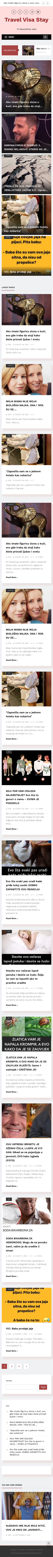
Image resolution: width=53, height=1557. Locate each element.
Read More (12, 577)
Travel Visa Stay (26, 19)
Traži (43, 1387)
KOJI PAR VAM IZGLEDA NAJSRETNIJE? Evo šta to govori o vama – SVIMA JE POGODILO (27, 1441)
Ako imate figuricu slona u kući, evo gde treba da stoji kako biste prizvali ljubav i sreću (21, 3)
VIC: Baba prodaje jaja (17, 271)
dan (9, 344)
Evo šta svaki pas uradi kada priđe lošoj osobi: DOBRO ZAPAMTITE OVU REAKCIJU (24, 885)
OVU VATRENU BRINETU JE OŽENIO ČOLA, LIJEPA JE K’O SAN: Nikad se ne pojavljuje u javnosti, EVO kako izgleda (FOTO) (24, 1152)
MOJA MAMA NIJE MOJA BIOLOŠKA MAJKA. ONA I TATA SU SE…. (24, 405)
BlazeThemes (35, 1553)
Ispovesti (8, 237)
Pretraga (9, 1381)
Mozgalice (10, 61)
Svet (7, 196)
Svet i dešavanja (10, 114)
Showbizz (8, 155)
